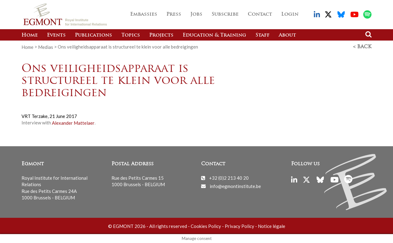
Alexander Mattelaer (73, 122)
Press (173, 14)
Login (289, 14)
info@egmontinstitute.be (235, 186)
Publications (93, 35)
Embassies (143, 14)
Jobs (196, 14)
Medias (45, 46)
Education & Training (214, 35)
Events (56, 35)
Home (29, 35)
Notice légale (271, 226)
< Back (362, 47)
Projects (161, 35)
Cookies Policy (206, 226)
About (287, 35)
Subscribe (225, 14)
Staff (262, 35)
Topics (130, 35)
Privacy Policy (239, 226)
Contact (260, 14)
